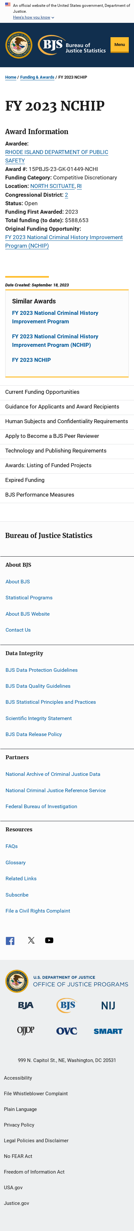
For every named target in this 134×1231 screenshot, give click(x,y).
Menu (119, 44)
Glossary (16, 862)
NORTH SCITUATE (52, 186)
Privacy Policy (19, 1125)
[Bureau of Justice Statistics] (67, 1014)
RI (79, 186)
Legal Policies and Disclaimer (36, 1141)
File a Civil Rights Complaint (38, 911)
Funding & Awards (37, 77)
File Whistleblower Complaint (36, 1094)
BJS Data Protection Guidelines (42, 670)
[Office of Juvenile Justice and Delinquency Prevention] (25, 1036)
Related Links (21, 878)
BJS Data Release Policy (34, 734)
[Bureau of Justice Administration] (26, 1010)
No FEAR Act (18, 1156)
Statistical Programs (29, 597)
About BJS (18, 581)
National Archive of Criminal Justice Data (53, 774)
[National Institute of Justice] (108, 1011)
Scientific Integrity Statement (39, 718)
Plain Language (20, 1109)
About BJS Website (28, 614)
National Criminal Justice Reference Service (56, 790)
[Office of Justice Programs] (19, 45)
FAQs (12, 846)
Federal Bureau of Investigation (41, 806)
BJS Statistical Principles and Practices (51, 702)
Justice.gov (16, 1203)
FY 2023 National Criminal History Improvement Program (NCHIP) (55, 340)
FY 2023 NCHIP (31, 360)
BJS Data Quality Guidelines (38, 686)
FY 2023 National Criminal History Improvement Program (55, 317)
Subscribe (17, 894)
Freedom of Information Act (34, 1172)
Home (10, 77)
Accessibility (18, 1078)
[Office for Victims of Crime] (66, 1035)
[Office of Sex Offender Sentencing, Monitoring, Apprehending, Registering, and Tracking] (108, 1035)
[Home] (72, 45)
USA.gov (13, 1188)
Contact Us (18, 630)
